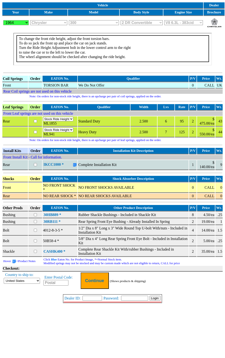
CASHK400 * (54, 251)
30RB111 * (51, 222)
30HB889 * (52, 215)
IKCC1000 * (53, 164)
